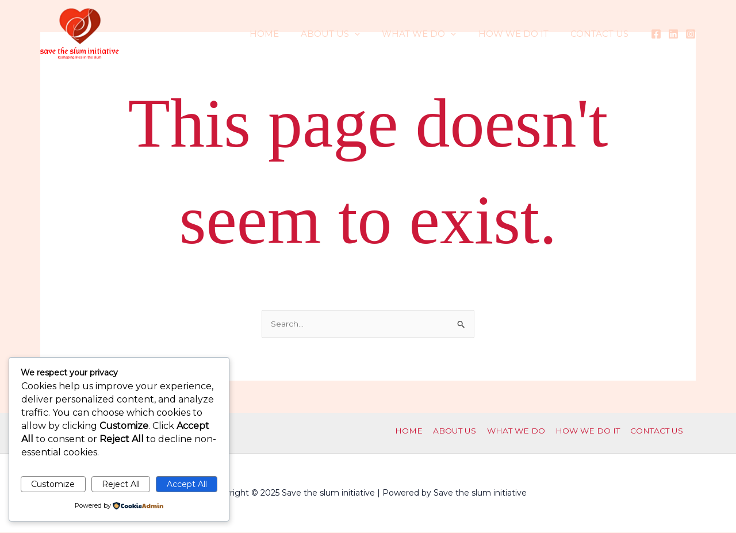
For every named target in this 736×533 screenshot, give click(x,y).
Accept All (187, 484)
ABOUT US (347, 34)
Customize (53, 484)
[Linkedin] (673, 34)
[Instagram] (690, 34)
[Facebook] (656, 34)
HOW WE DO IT (520, 33)
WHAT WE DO (431, 34)
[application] (371, 34)
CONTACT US (602, 33)
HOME (285, 33)
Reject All (121, 484)
